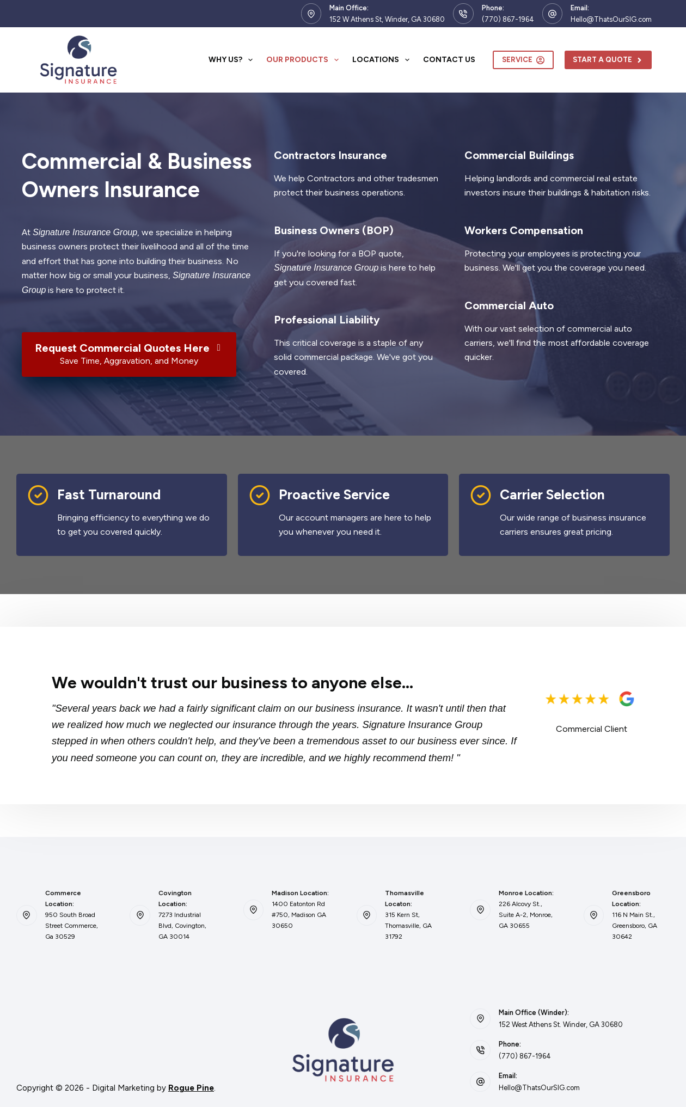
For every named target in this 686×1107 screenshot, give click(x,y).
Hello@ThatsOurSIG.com (611, 19)
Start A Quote (608, 60)
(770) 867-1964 (508, 19)
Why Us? (233, 59)
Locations (383, 59)
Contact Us (449, 59)
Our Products (304, 59)
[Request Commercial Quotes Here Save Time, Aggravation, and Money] (129, 354)
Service (523, 60)
